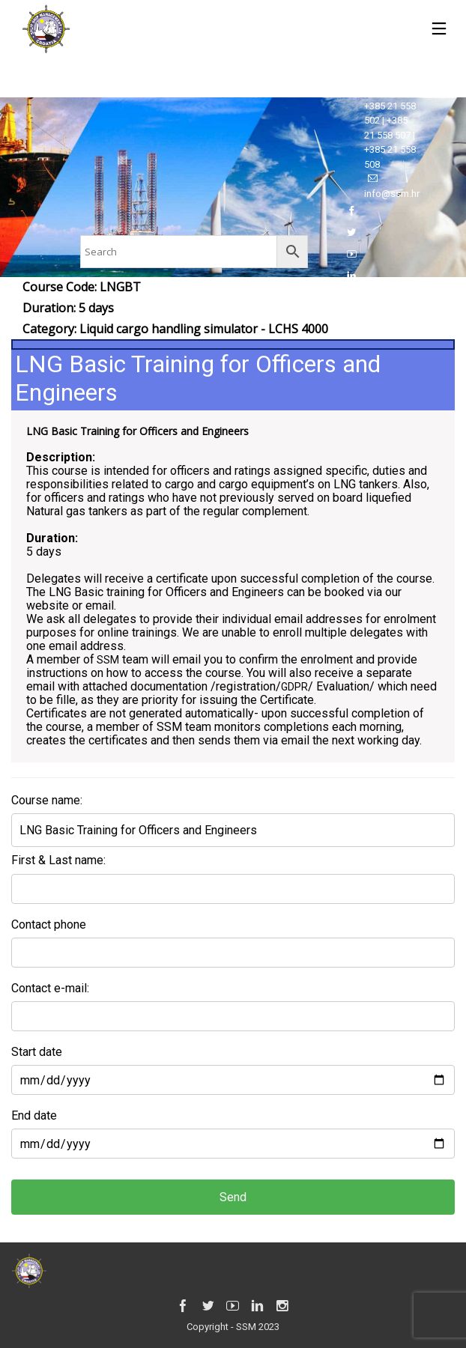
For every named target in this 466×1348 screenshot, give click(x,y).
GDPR (294, 687)
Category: (175, 329)
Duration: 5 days (68, 308)
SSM (106, 660)
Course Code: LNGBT (81, 287)
